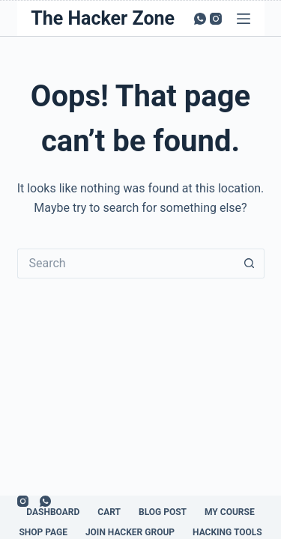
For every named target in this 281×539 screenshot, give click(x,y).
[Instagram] (216, 19)
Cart (109, 512)
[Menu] (243, 18)
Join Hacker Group (130, 532)
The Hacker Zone (103, 18)
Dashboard (52, 512)
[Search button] (250, 263)
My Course (230, 512)
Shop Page (43, 532)
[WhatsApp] (200, 19)
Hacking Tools (227, 532)
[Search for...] (126, 263)
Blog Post (163, 512)
